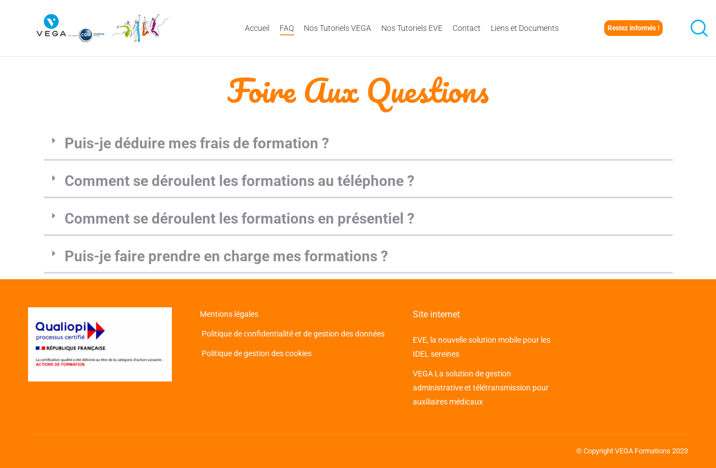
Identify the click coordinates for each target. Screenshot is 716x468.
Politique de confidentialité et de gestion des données (292, 333)
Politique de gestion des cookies (256, 353)
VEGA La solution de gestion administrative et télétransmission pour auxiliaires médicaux (481, 387)
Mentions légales (230, 314)
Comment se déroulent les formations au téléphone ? (239, 180)
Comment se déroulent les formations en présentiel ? (239, 218)
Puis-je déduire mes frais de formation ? (197, 143)
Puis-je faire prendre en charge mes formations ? (226, 256)
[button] (358, 144)
